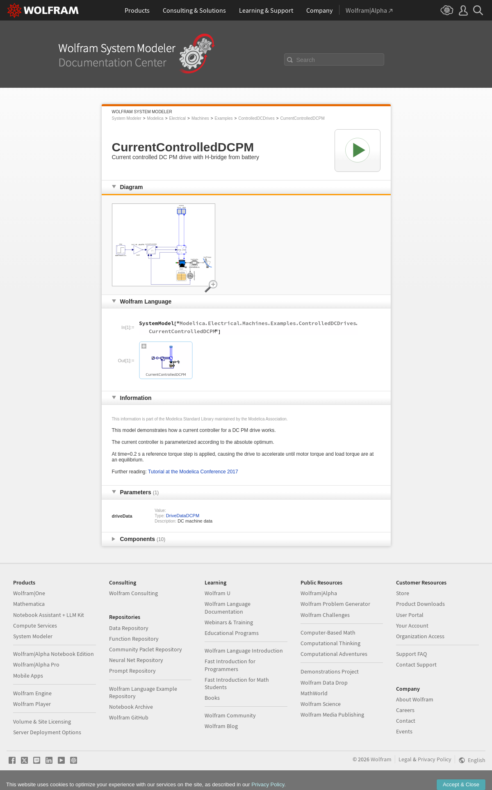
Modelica (155, 118)
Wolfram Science (321, 704)
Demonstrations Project (330, 671)
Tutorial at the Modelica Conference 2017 (193, 472)
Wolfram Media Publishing (332, 714)
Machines (200, 118)
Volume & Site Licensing (42, 721)
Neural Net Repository (136, 660)
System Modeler (126, 118)
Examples (224, 118)
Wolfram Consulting (133, 593)
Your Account (412, 625)
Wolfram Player (32, 704)
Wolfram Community (230, 715)
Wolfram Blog (221, 726)
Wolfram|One (29, 593)
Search (305, 60)
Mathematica (29, 603)
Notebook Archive (131, 706)
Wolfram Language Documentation (228, 607)
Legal (405, 759)
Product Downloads (420, 603)
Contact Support (416, 664)
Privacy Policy (434, 759)
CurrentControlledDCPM (302, 118)
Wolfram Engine (32, 693)
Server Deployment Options (47, 732)
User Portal (410, 615)
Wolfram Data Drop (324, 682)
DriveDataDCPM (182, 515)
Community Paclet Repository (145, 649)
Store (402, 593)
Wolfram (381, 759)
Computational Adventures (334, 654)
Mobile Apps (28, 675)
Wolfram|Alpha (319, 593)
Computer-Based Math (328, 632)
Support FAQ (411, 654)
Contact (405, 720)
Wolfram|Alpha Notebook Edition (53, 654)
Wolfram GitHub (128, 717)
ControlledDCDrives (256, 118)
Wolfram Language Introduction (244, 650)
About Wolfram (414, 699)
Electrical (177, 118)
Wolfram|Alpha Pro (36, 664)
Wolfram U (217, 593)
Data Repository (128, 628)
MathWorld (314, 693)
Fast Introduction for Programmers (230, 665)
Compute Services (35, 625)
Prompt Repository (132, 670)
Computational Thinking (330, 643)
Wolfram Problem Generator (335, 603)
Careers (405, 710)
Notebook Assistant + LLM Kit (48, 615)
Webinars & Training (229, 622)
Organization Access (420, 636)
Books (212, 697)
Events (404, 731)
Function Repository (134, 638)
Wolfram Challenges (325, 615)
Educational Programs (232, 633)
